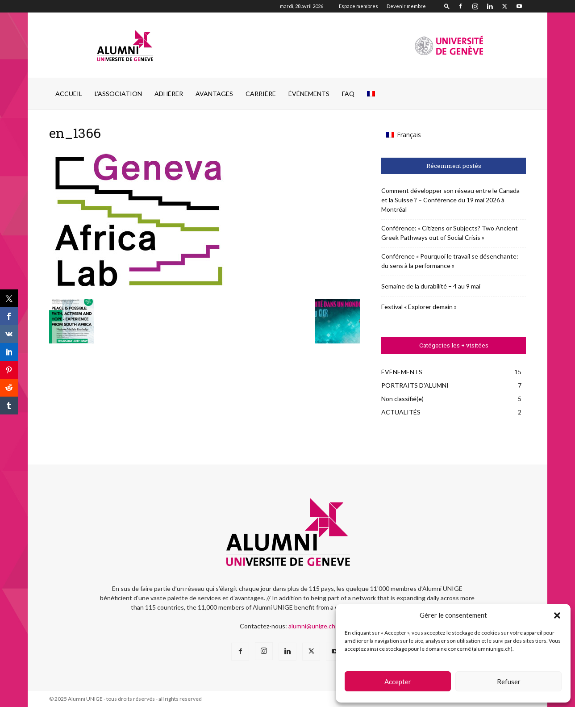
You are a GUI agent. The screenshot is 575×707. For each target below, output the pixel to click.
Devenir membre (406, 6)
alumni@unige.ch (311, 626)
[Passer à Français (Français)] (403, 135)
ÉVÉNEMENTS (308, 93)
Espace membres (358, 6)
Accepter (397, 682)
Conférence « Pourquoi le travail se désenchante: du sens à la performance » (449, 260)
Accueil (68, 93)
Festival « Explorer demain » (419, 306)
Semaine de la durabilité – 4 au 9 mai (430, 286)
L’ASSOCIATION (118, 93)
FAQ (348, 93)
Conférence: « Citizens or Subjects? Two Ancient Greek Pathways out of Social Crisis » (449, 232)
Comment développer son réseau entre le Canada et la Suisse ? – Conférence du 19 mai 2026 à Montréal (450, 200)
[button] (557, 615)
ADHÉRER (168, 93)
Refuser (509, 682)
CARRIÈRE (261, 93)
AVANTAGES (214, 93)
